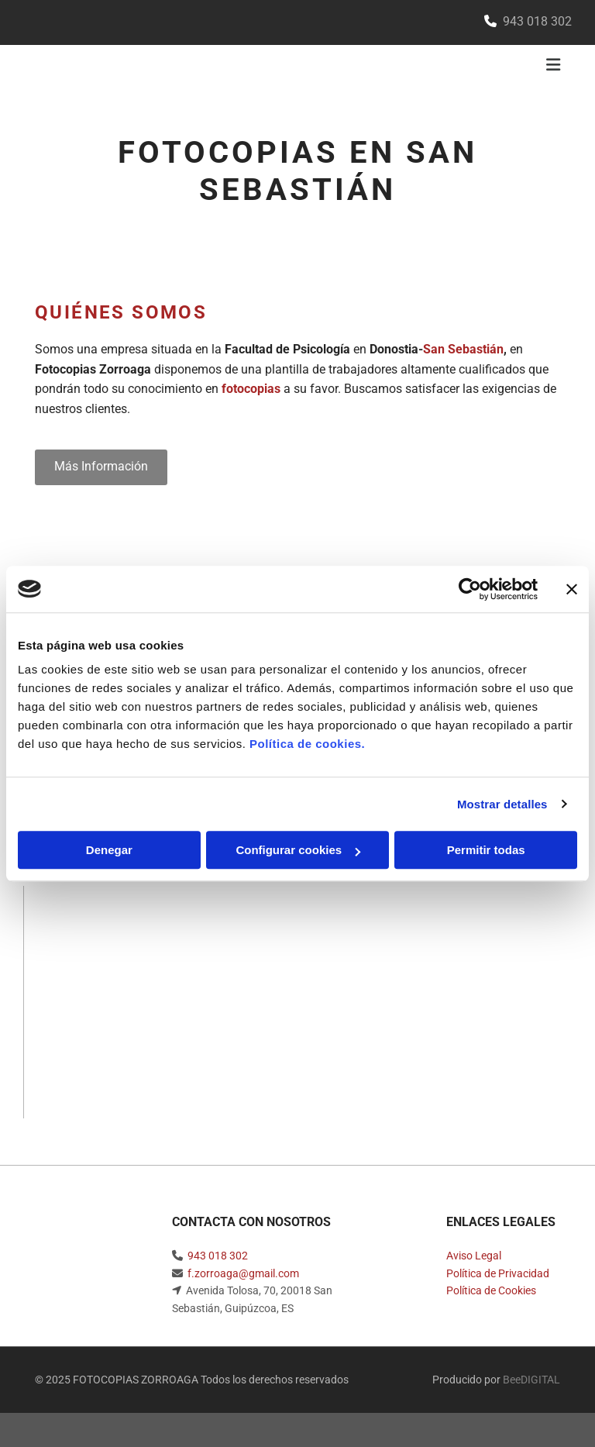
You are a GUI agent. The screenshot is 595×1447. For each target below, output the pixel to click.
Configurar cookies (298, 849)
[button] (101, 467)
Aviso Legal (473, 1255)
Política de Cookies (491, 1290)
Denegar (109, 849)
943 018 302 (217, 1255)
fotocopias (251, 388)
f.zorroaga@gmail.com (243, 1273)
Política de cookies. (307, 743)
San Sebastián (463, 349)
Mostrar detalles (502, 804)
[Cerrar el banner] (571, 589)
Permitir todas (486, 849)
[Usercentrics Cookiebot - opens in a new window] (470, 589)
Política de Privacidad (497, 1273)
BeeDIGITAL (531, 1379)
